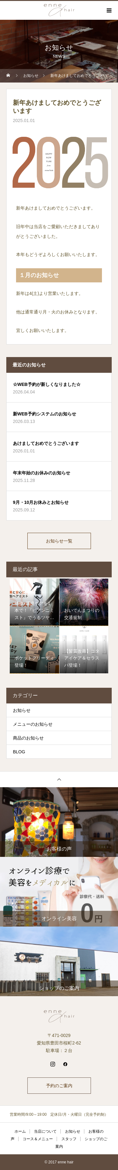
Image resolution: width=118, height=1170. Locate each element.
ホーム (20, 1131)
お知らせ (22, 710)
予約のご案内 (59, 1085)
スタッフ (68, 1139)
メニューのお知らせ (33, 724)
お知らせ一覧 (59, 540)
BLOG (19, 751)
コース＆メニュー (38, 1139)
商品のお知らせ (28, 737)
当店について (45, 1131)
